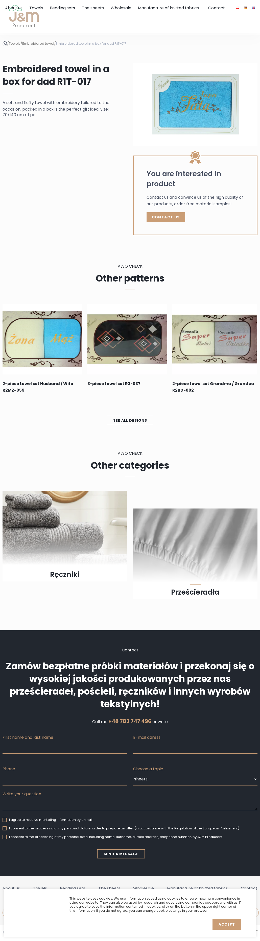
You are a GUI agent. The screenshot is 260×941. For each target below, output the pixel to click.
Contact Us (166, 217)
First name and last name (28, 737)
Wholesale (121, 8)
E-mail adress (146, 737)
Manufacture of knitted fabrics (168, 8)
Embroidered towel (38, 44)
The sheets (93, 8)
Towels (36, 8)
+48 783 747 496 (129, 721)
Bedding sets (62, 8)
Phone (9, 769)
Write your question (22, 794)
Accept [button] (227, 924)
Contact (216, 8)
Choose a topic (148, 769)
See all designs (130, 420)
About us (13, 8)
